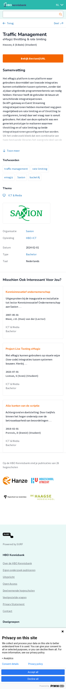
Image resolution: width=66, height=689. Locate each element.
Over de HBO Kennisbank (17, 563)
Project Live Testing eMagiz (23, 349)
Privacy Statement (14, 604)
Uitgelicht (9, 577)
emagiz (8, 177)
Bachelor (31, 254)
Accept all (33, 672)
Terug (10, 23)
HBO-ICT (31, 237)
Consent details (10, 664)
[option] (33, 489)
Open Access (10, 583)
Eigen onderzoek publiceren (19, 570)
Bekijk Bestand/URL (33, 58)
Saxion (21, 177)
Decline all (33, 679)
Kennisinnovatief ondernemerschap (28, 292)
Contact (7, 611)
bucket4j (35, 177)
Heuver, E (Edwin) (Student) (20, 44)
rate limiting (39, 168)
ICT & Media (12, 327)
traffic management (16, 168)
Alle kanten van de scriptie (22, 406)
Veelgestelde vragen (15, 597)
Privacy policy (35, 664)
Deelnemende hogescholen (19, 590)
